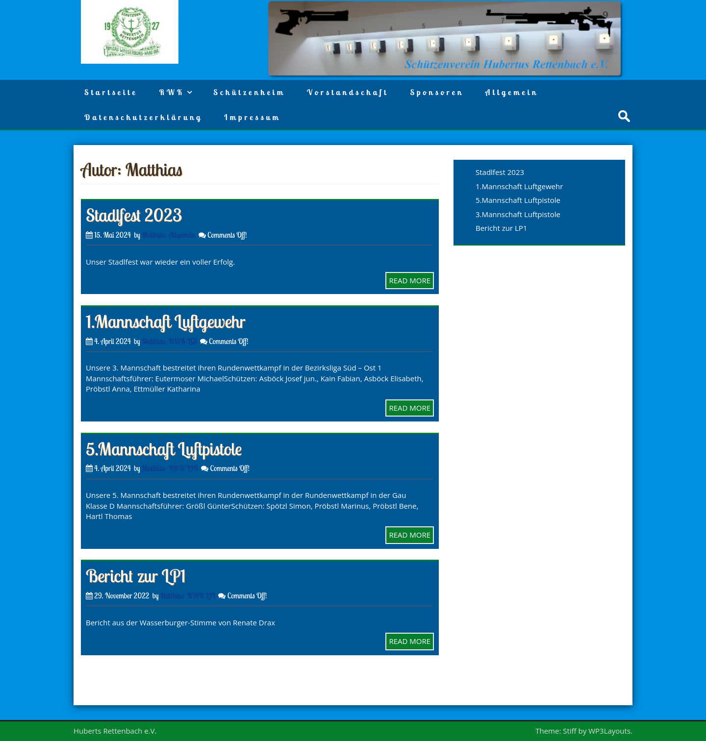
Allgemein (511, 92)
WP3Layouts (609, 731)
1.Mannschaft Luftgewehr (166, 321)
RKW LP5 (183, 468)
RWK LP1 (201, 595)
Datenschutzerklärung (143, 117)
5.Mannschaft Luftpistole (164, 449)
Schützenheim (249, 92)
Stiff (569, 731)
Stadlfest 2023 (134, 215)
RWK (171, 92)
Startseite (110, 92)
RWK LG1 (183, 341)
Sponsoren (436, 92)
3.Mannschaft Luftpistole (518, 214)
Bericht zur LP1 (136, 576)
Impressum (252, 117)
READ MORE (409, 280)
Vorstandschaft (348, 92)
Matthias (153, 235)
